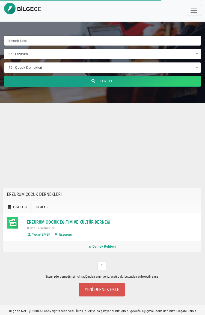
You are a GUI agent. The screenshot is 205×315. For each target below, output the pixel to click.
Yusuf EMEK (38, 234)
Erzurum (63, 234)
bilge (22, 9)
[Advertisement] (102, 149)
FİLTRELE (102, 81)
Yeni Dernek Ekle (102, 289)
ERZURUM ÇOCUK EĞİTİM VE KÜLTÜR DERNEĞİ (68, 222)
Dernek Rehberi (102, 246)
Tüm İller (17, 207)
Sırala (41, 207)
